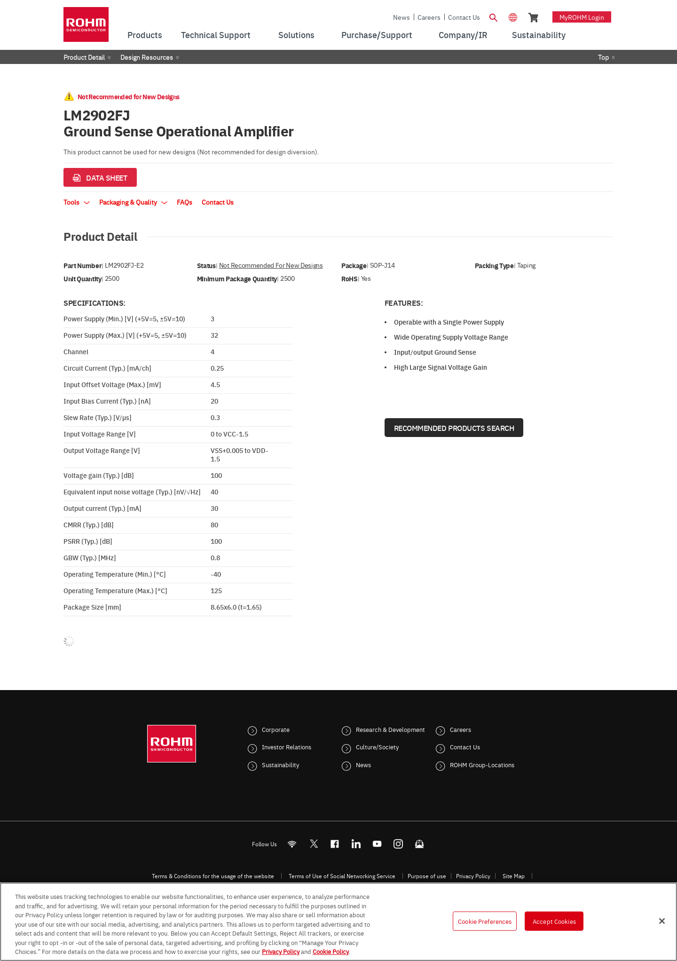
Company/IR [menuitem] (463, 34)
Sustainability (280, 764)
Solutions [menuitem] (296, 34)
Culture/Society (377, 746)
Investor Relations (286, 746)
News (401, 17)
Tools (76, 202)
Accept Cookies (554, 920)
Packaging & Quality (133, 202)
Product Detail (84, 57)
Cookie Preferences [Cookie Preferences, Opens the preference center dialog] (485, 920)
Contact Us (464, 17)
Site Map (514, 876)
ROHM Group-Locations (482, 764)
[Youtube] (377, 844)
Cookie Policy (331, 951)
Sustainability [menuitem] (539, 34)
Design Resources (146, 57)
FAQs (184, 201)
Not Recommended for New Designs (271, 265)
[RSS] (292, 844)
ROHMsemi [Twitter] (313, 844)
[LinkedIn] (356, 844)
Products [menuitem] (144, 34)
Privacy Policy (473, 876)
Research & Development (390, 729)
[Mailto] (419, 844)
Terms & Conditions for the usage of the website (213, 876)
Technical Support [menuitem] (216, 34)
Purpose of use (427, 876)
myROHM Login (581, 17)
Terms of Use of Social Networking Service (342, 876)
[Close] (662, 921)
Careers (429, 17)
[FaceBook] (335, 844)
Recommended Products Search (454, 427)
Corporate (276, 729)
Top (603, 57)
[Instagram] (398, 844)
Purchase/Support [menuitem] (376, 34)
